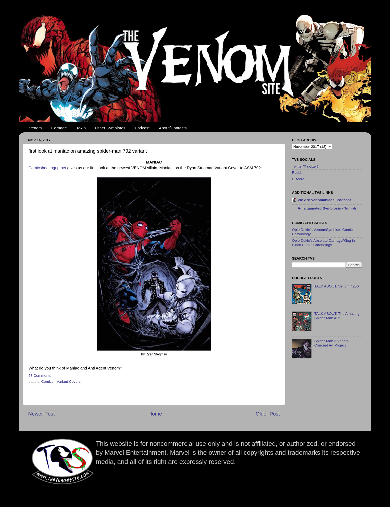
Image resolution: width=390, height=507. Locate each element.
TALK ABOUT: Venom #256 (336, 286)
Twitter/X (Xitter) (305, 166)
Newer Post (41, 414)
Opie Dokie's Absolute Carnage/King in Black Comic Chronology (323, 242)
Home (155, 414)
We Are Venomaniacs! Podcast (324, 200)
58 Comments (39, 376)
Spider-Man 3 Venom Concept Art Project (331, 343)
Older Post (268, 414)
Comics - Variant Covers (60, 382)
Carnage (59, 128)
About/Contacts (173, 128)
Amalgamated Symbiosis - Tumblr (327, 208)
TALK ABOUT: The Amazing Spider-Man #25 (336, 316)
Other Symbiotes (110, 128)
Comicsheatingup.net (47, 168)
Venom (35, 128)
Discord (298, 179)
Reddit (297, 173)
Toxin (81, 128)
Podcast (142, 128)
